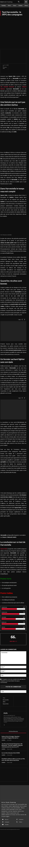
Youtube (7, 824)
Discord (6, 819)
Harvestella (6, 699)
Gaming (3, 740)
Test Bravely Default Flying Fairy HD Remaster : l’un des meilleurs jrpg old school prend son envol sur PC (12, 745)
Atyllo (6, 713)
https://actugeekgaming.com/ (9, 715)
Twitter (20, 822)
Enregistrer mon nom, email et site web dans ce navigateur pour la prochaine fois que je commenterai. (12, 681)
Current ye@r (4, 689)
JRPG (4, 701)
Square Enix (6, 703)
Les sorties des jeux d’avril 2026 (11, 753)
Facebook (21, 819)
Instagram (7, 822)
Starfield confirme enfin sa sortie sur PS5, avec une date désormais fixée (13, 759)
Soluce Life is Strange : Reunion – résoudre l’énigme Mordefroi (11, 737)
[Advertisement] (14, 32)
